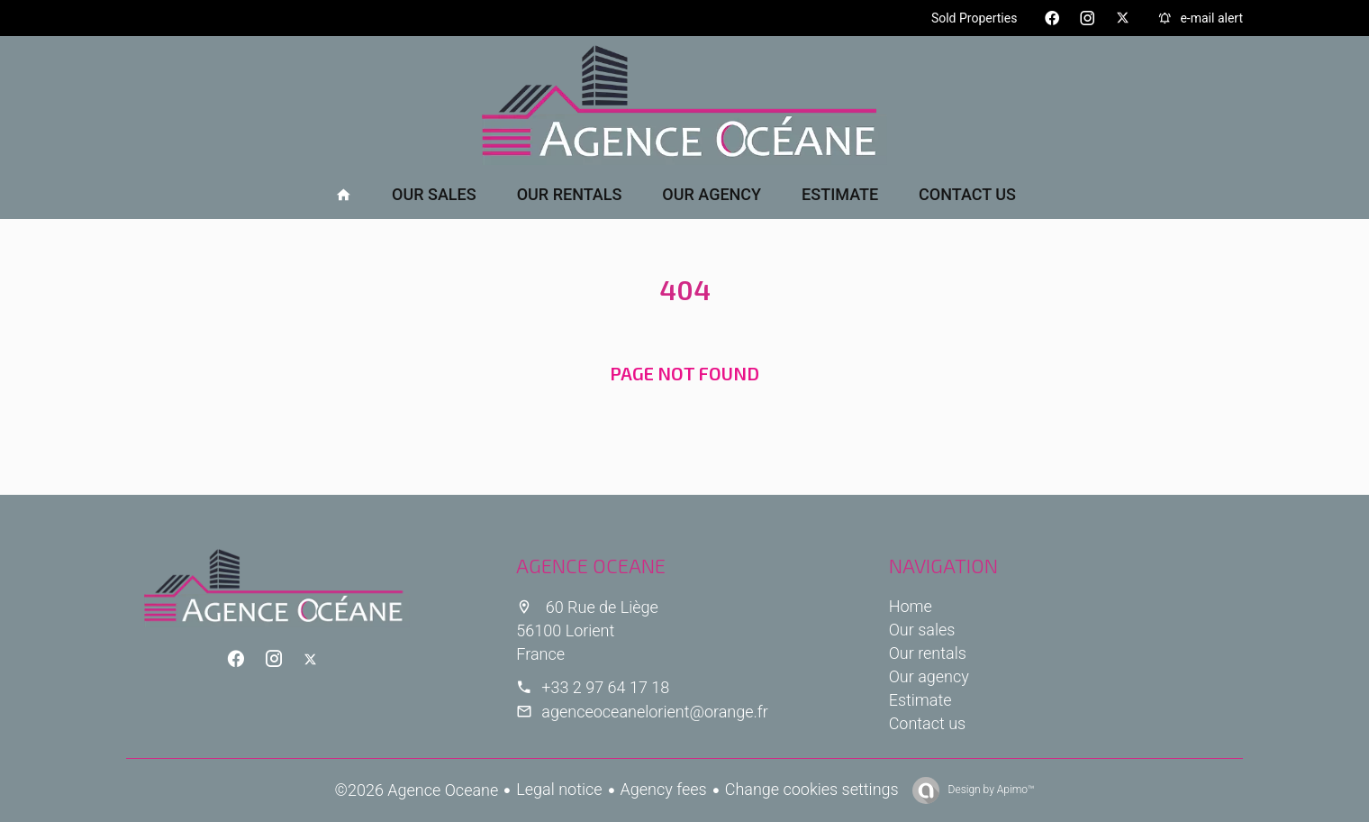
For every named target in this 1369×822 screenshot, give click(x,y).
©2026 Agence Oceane (417, 790)
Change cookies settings (812, 789)
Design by (990, 789)
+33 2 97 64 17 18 (605, 687)
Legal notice (559, 789)
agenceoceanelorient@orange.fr (654, 711)
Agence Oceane (591, 565)
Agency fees (664, 789)
